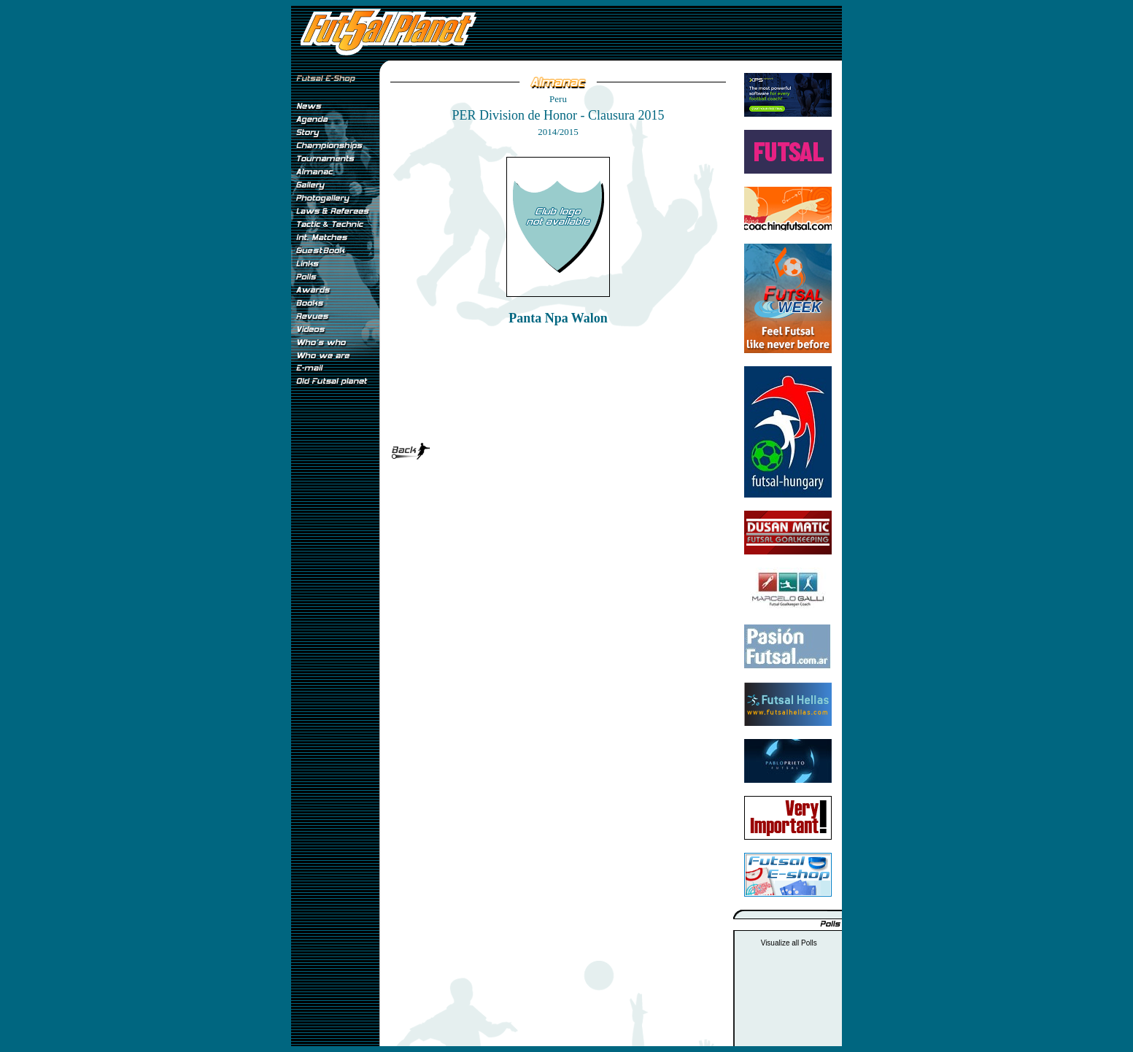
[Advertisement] (335, 634)
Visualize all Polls (789, 943)
